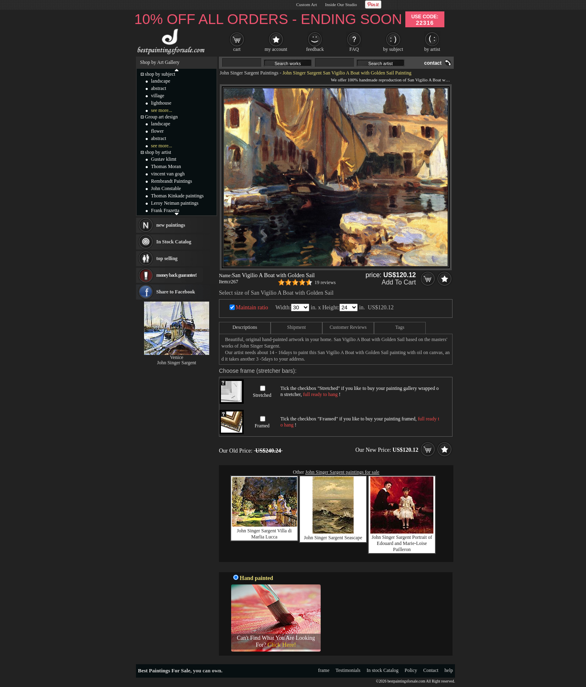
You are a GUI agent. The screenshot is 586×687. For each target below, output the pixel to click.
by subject (393, 49)
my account (276, 49)
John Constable (166, 188)
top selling (166, 258)
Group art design (161, 117)
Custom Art (306, 4)
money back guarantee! (176, 275)
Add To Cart (399, 282)
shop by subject (160, 74)
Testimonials (348, 670)
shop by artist (158, 152)
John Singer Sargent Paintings (249, 73)
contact (433, 63)
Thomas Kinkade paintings (177, 196)
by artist (432, 49)
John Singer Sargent (176, 362)
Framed (262, 426)
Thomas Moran (166, 166)
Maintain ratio (252, 307)
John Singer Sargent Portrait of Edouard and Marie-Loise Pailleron (402, 543)
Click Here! (281, 644)
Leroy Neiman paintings (175, 203)
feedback (315, 49)
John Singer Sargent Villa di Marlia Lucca (264, 534)
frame (324, 670)
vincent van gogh (168, 174)
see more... (161, 110)
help (448, 670)
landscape (160, 81)
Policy (411, 670)
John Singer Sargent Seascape (333, 537)
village (157, 95)
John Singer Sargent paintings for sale (342, 472)
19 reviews (325, 282)
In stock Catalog (383, 670)
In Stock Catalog (173, 242)
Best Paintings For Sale (164, 670)
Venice (177, 357)
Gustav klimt (163, 159)
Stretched (262, 395)
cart (237, 49)
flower (157, 131)
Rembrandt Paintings (171, 181)
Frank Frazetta (165, 210)
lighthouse (161, 103)
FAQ (354, 49)
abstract (158, 88)
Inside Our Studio (341, 4)
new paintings (170, 225)
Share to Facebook (175, 292)
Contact (430, 670)
